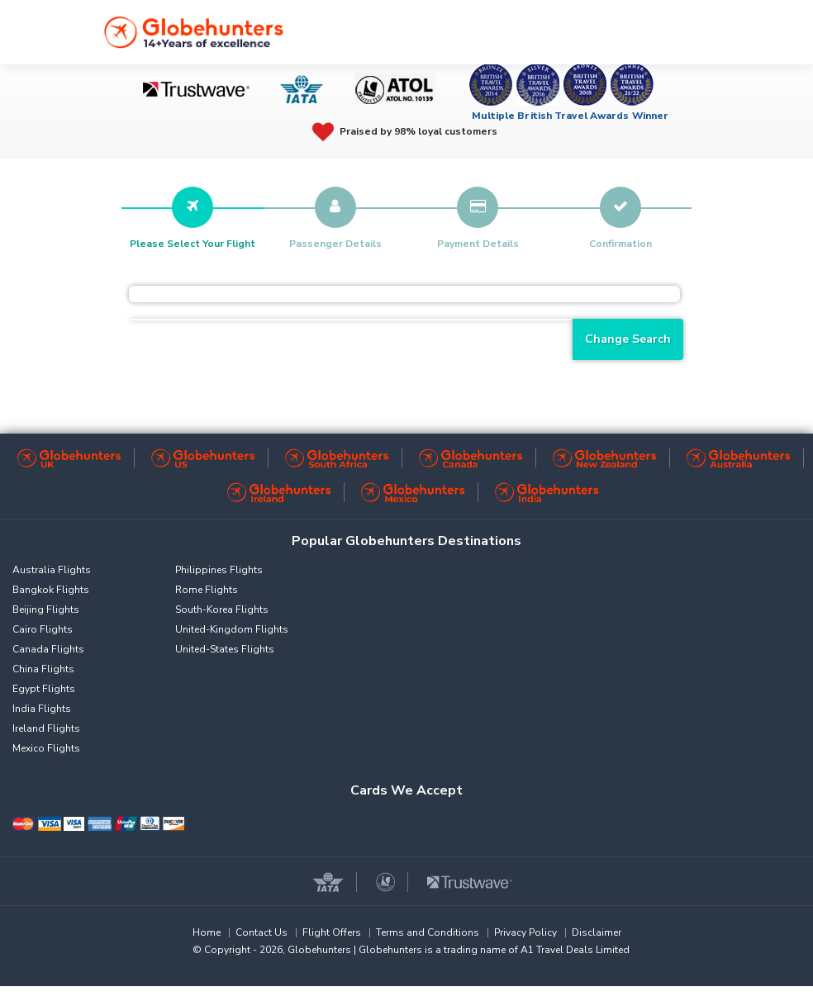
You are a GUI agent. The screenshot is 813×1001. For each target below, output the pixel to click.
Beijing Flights (45, 609)
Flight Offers (331, 932)
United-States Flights (224, 649)
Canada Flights (48, 649)
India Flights (41, 708)
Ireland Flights (46, 728)
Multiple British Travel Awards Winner (570, 115)
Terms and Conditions (427, 932)
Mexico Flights (46, 748)
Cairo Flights (42, 629)
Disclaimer (596, 932)
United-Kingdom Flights (231, 629)
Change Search (628, 339)
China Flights (43, 669)
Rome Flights (206, 589)
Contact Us (261, 932)
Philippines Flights (219, 569)
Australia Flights (51, 569)
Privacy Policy (525, 932)
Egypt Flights (43, 688)
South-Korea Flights (222, 609)
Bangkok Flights (50, 589)
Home (207, 932)
